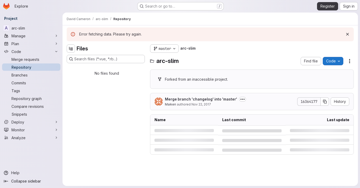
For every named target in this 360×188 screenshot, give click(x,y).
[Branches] (31, 75)
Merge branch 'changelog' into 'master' (201, 99)
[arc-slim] (31, 28)
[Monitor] (31, 129)
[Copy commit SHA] (325, 101)
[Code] (31, 51)
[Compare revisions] (31, 106)
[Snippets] (31, 114)
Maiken (170, 104)
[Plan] (31, 43)
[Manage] (31, 35)
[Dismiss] (347, 34)
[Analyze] (31, 137)
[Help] (31, 173)
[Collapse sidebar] (31, 181)
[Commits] (31, 82)
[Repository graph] (31, 98)
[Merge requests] (31, 59)
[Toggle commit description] (242, 99)
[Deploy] (31, 122)
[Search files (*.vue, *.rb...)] (106, 59)
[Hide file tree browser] (71, 48)
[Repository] (31, 67)
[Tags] (31, 90)
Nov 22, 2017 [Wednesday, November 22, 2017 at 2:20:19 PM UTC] (201, 104)
